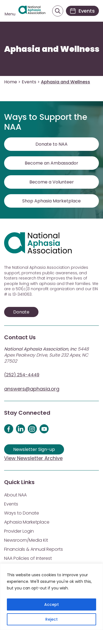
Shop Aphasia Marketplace (51, 201)
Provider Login (19, 531)
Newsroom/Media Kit (26, 540)
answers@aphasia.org (31, 388)
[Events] (82, 11)
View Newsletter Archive (33, 458)
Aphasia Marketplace (26, 522)
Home (10, 82)
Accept (51, 604)
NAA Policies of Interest (28, 558)
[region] (51, 596)
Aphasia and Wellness (51, 49)
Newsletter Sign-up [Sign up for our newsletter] (34, 449)
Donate (21, 312)
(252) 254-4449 (21, 375)
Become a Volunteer (51, 182)
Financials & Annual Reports (33, 549)
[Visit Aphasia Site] (31, 11)
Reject (51, 619)
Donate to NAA (51, 144)
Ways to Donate (21, 513)
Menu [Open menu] (10, 14)
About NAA (15, 495)
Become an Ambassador (51, 163)
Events (29, 82)
